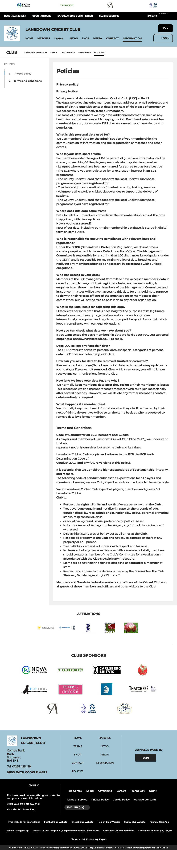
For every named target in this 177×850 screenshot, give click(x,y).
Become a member (15, 16)
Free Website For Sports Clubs (24, 822)
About (90, 790)
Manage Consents (145, 799)
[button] (29, 38)
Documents (67, 52)
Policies (99, 52)
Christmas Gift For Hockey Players (88, 839)
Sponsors (84, 52)
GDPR (153, 790)
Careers (121, 790)
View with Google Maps (27, 772)
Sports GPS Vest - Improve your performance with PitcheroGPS (66, 830)
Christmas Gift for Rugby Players (155, 830)
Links (53, 52)
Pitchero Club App (159, 822)
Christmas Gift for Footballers (118, 830)
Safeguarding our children (75, 16)
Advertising (105, 790)
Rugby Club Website (134, 822)
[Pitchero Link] (166, 17)
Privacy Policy (100, 799)
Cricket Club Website (82, 822)
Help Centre (74, 790)
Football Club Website (55, 822)
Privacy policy (22, 73)
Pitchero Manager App (16, 830)
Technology (137, 790)
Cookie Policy (121, 799)
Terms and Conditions (28, 81)
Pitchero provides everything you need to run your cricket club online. (33, 797)
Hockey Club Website (108, 822)
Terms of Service (77, 799)
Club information (35, 52)
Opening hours (41, 16)
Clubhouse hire (109, 16)
